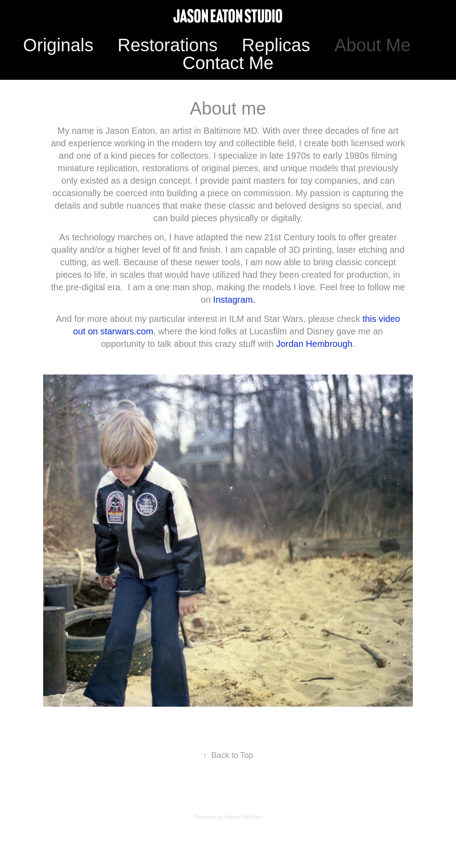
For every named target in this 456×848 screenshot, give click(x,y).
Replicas (276, 45)
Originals (58, 45)
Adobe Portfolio (242, 817)
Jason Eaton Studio (228, 16)
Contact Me (228, 63)
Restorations (168, 45)
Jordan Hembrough (313, 344)
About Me (372, 45)
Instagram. (233, 300)
